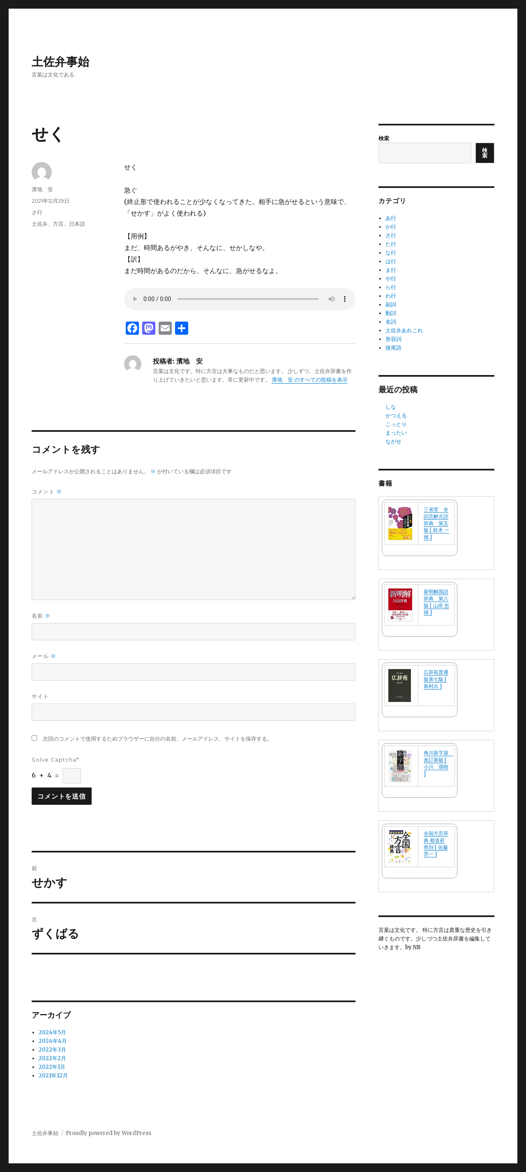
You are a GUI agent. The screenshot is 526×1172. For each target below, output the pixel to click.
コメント (47, 491)
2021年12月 (53, 1075)
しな (390, 406)
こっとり (396, 424)
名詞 (390, 321)
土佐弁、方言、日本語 (58, 223)
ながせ (393, 441)
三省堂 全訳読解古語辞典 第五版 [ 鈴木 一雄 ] (436, 523)
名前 (41, 615)
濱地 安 (42, 189)
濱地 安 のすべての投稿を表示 (310, 379)
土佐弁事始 (60, 62)
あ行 (390, 218)
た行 (390, 244)
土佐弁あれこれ (404, 330)
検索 (383, 138)
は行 (390, 261)
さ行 (37, 212)
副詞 (390, 304)
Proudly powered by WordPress (108, 1133)
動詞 (390, 313)
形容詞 (393, 339)
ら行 (390, 287)
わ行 (390, 295)
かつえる (396, 415)
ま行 (390, 269)
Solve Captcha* (55, 759)
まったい (396, 432)
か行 (390, 226)
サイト (40, 696)
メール (44, 656)
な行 (390, 252)
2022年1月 (52, 1066)
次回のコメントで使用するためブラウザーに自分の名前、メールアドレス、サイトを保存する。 (157, 738)
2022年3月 (52, 1049)
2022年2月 (52, 1058)
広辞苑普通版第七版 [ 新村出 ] (436, 679)
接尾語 (393, 347)
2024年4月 (53, 1041)
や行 (390, 278)
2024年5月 (52, 1032)
